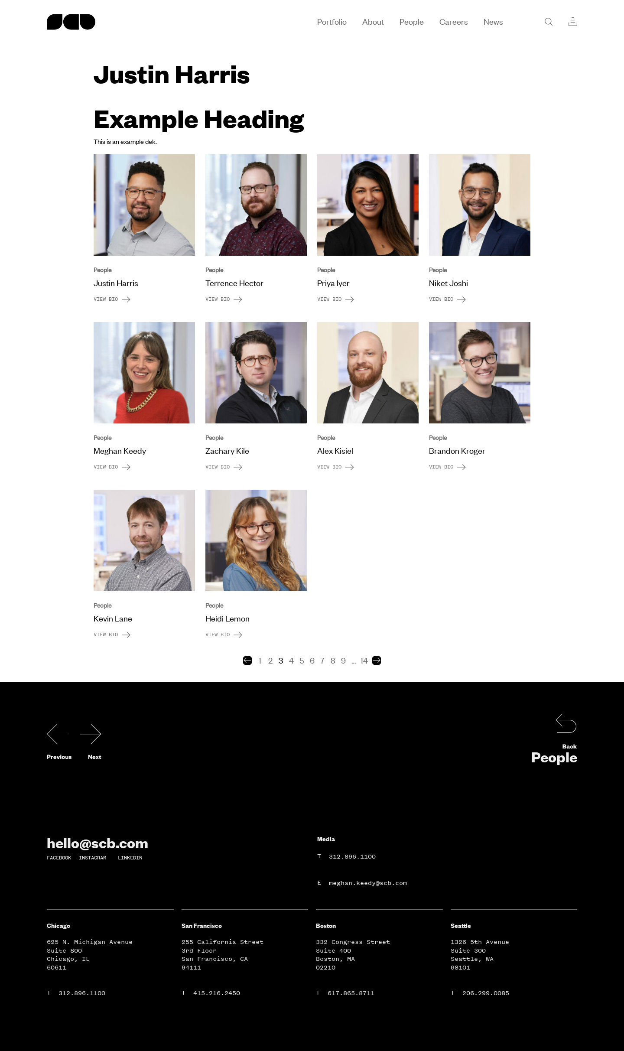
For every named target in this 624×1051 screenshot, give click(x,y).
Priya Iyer (333, 283)
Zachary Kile (227, 450)
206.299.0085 (485, 993)
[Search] (548, 21)
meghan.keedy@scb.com (368, 883)
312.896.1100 (352, 856)
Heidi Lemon (227, 618)
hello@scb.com (97, 842)
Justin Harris (116, 283)
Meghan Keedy (120, 450)
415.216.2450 (216, 993)
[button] (247, 660)
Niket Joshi (448, 283)
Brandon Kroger (457, 450)
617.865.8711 (351, 993)
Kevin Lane (113, 618)
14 (364, 660)
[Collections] (573, 21)
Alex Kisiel (335, 450)
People (554, 757)
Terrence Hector (234, 283)
